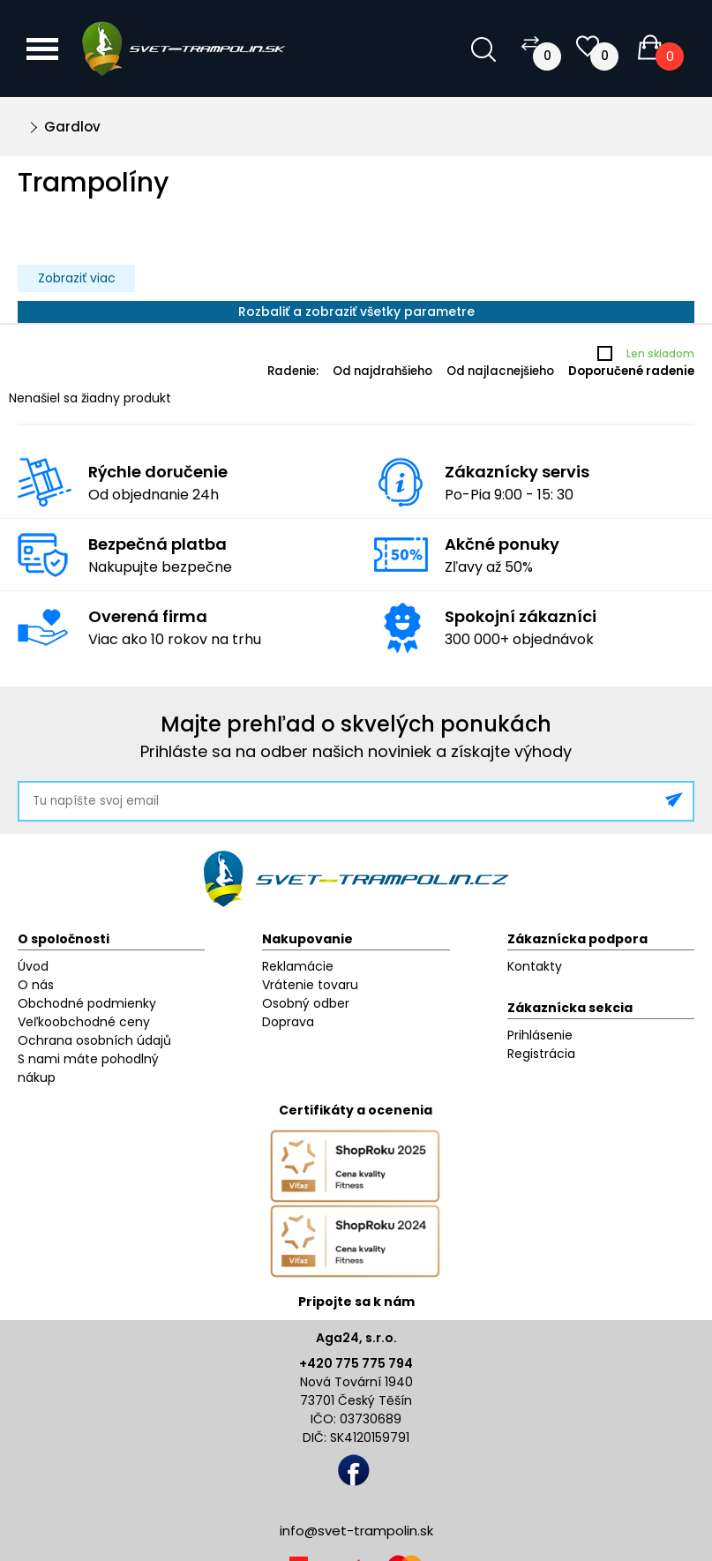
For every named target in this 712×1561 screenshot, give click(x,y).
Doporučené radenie (631, 371)
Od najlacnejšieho (500, 371)
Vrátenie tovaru (310, 985)
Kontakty (534, 966)
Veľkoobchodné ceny (84, 1022)
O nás (36, 985)
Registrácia (541, 1053)
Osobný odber (305, 1003)
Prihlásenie (540, 1035)
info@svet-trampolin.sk (356, 1530)
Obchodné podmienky (87, 1003)
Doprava (288, 1022)
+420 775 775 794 (356, 1363)
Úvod (33, 966)
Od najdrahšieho (382, 371)
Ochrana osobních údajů (94, 1040)
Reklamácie (298, 966)
